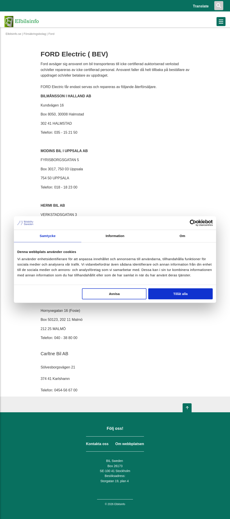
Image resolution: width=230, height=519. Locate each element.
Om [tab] (182, 236)
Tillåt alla (180, 294)
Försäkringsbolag (35, 33)
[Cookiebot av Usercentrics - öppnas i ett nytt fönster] (193, 223)
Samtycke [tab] (48, 236)
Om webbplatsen (129, 444)
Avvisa (114, 294)
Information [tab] (115, 236)
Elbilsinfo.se (13, 33)
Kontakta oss (97, 444)
